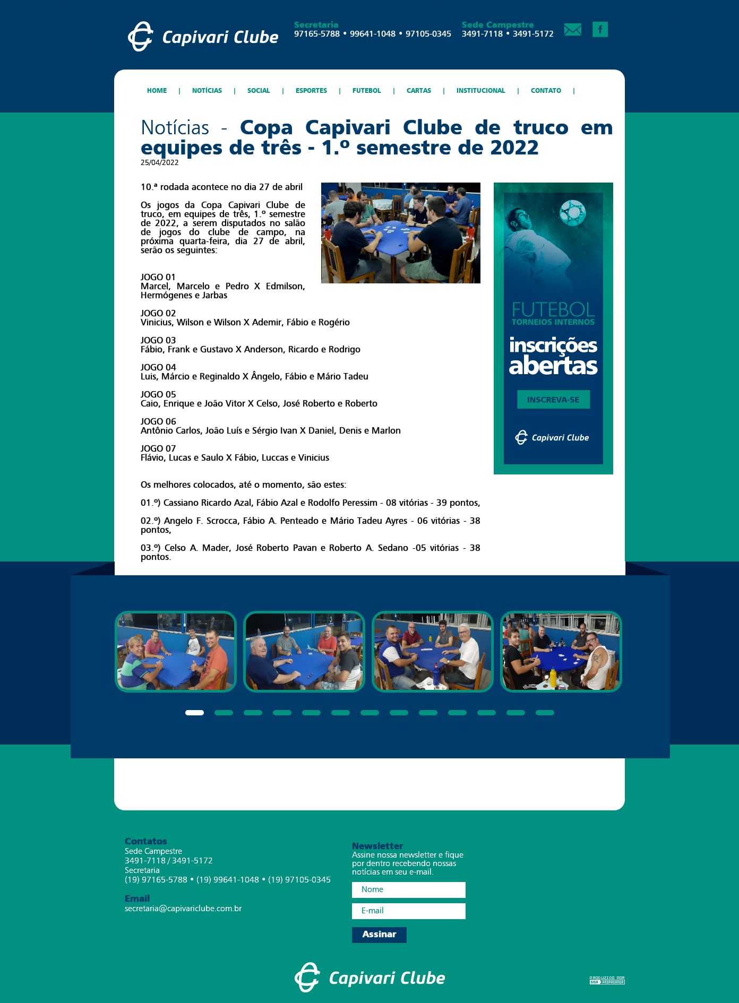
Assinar (379, 934)
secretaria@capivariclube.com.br (183, 909)
